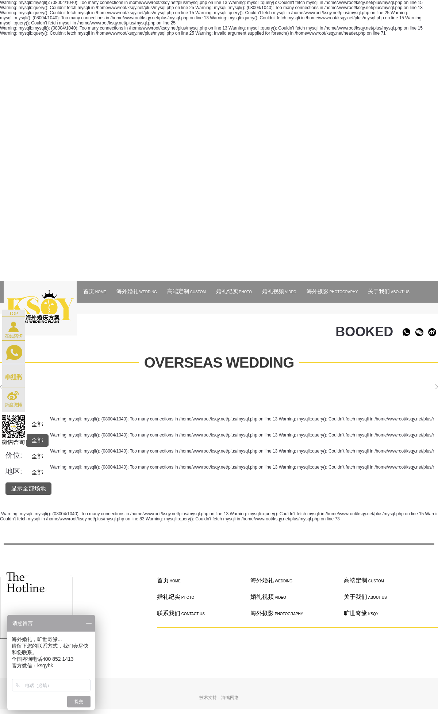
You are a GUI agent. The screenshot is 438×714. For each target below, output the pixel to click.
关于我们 (389, 291)
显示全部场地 (28, 488)
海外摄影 (332, 291)
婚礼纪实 (234, 291)
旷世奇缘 (361, 613)
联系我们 (181, 613)
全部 (37, 424)
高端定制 (186, 291)
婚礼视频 (279, 291)
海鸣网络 (230, 697)
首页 (94, 291)
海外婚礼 (136, 291)
